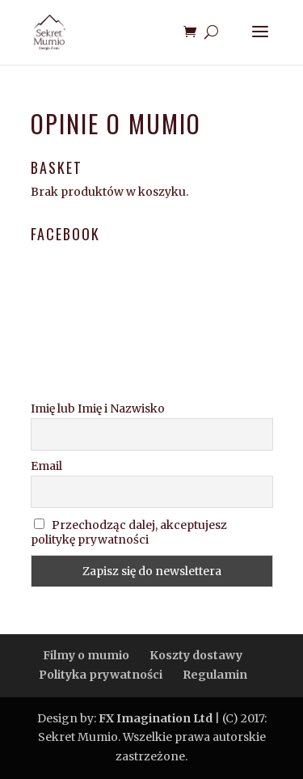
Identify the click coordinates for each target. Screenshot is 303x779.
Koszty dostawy (195, 655)
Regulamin (215, 674)
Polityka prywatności (100, 674)
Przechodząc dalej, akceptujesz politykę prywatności (129, 532)
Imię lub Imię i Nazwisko (98, 408)
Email (46, 466)
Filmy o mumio (86, 655)
